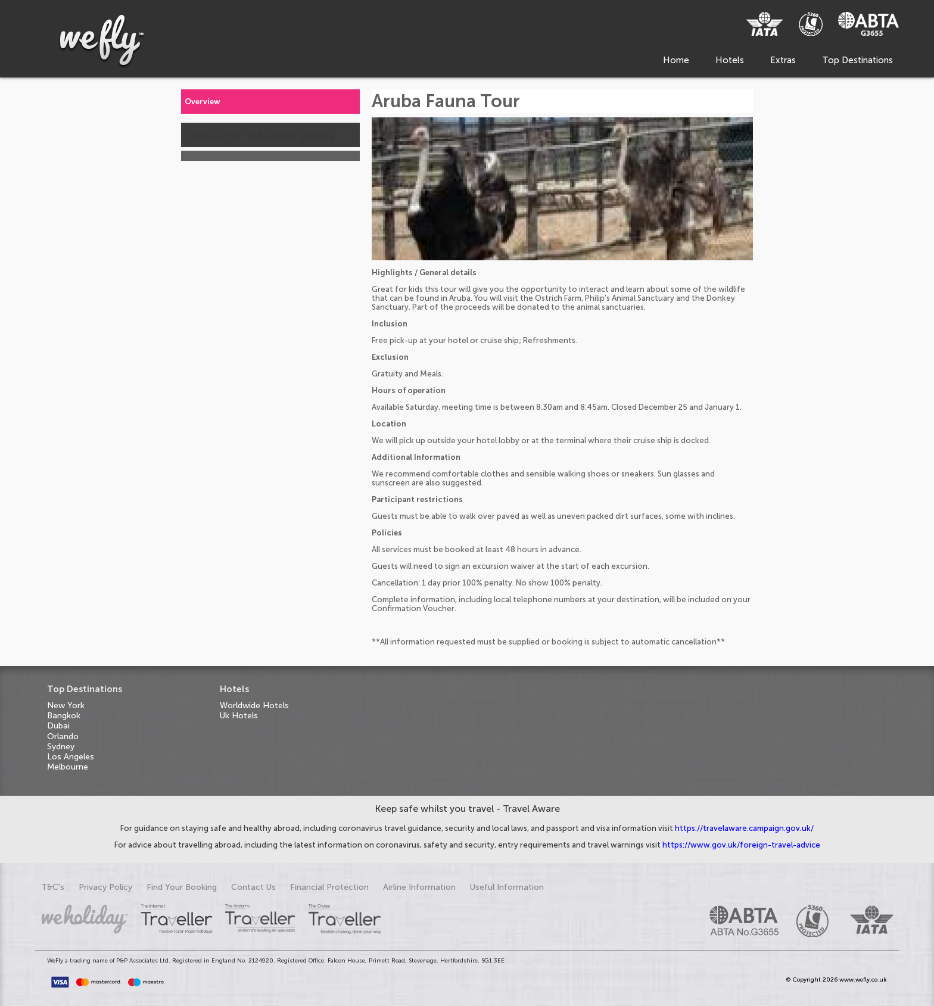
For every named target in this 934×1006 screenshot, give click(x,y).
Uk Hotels (239, 716)
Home (676, 60)
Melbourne (67, 767)
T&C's (52, 887)
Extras (783, 60)
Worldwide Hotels (254, 705)
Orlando (63, 736)
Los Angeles (70, 757)
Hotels (729, 60)
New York (66, 705)
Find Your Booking (182, 887)
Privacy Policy (105, 887)
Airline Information (419, 887)
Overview (202, 101)
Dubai (58, 726)
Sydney (60, 747)
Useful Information (507, 887)
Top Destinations (857, 60)
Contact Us (253, 887)
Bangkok (63, 716)
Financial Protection (329, 887)
